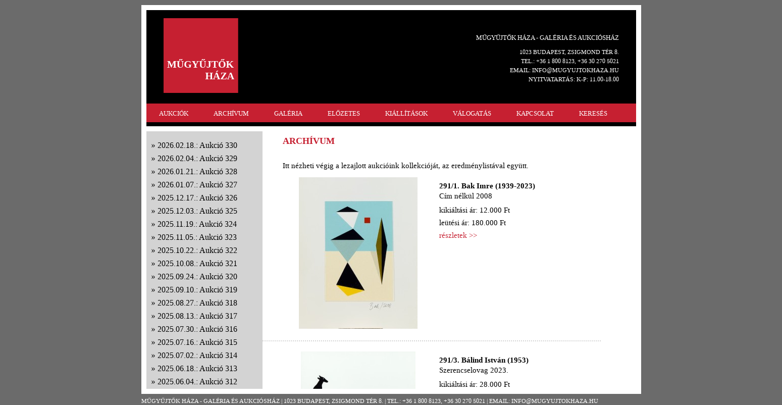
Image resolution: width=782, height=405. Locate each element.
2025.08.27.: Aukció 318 (197, 302)
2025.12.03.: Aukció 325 (197, 211)
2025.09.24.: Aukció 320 (197, 276)
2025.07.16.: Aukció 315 (197, 342)
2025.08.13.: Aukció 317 (197, 316)
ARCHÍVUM (231, 113)
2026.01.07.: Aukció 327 (197, 184)
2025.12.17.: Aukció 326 (197, 197)
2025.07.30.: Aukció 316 (197, 329)
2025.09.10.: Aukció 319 (197, 289)
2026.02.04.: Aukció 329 (197, 158)
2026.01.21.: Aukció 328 (197, 171)
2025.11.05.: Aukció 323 (197, 237)
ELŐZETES (344, 113)
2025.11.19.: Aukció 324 (197, 224)
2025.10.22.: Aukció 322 (197, 250)
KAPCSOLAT (535, 113)
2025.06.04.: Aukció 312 (197, 381)
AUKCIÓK (173, 113)
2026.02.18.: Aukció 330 (197, 145)
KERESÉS (593, 113)
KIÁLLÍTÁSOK (406, 113)
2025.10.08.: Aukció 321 (197, 263)
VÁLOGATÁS (472, 113)
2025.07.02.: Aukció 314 (197, 355)
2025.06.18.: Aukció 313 (197, 368)
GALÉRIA (288, 113)
